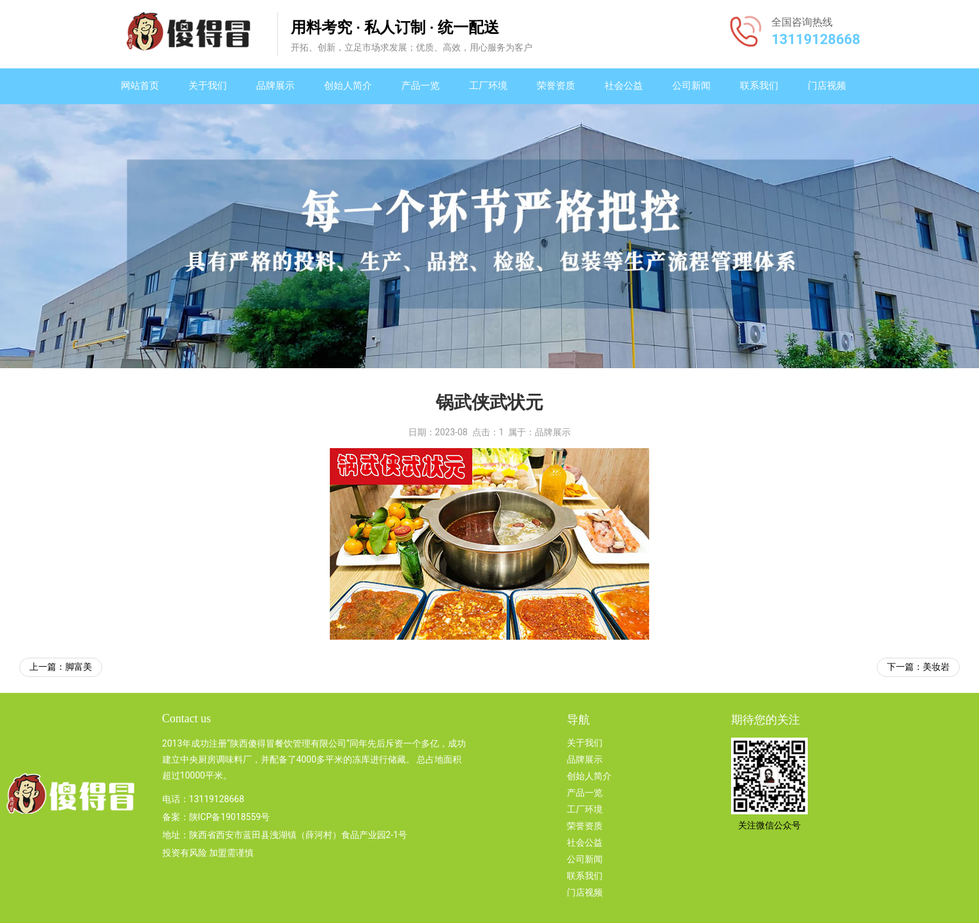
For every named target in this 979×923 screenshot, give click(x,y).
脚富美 (78, 667)
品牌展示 (275, 85)
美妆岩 (936, 667)
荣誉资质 (556, 85)
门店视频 (827, 85)
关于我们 (208, 85)
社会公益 (624, 85)
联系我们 (759, 85)
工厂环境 (488, 85)
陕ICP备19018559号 (229, 817)
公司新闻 (691, 85)
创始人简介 (348, 85)
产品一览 (420, 85)
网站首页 (140, 85)
